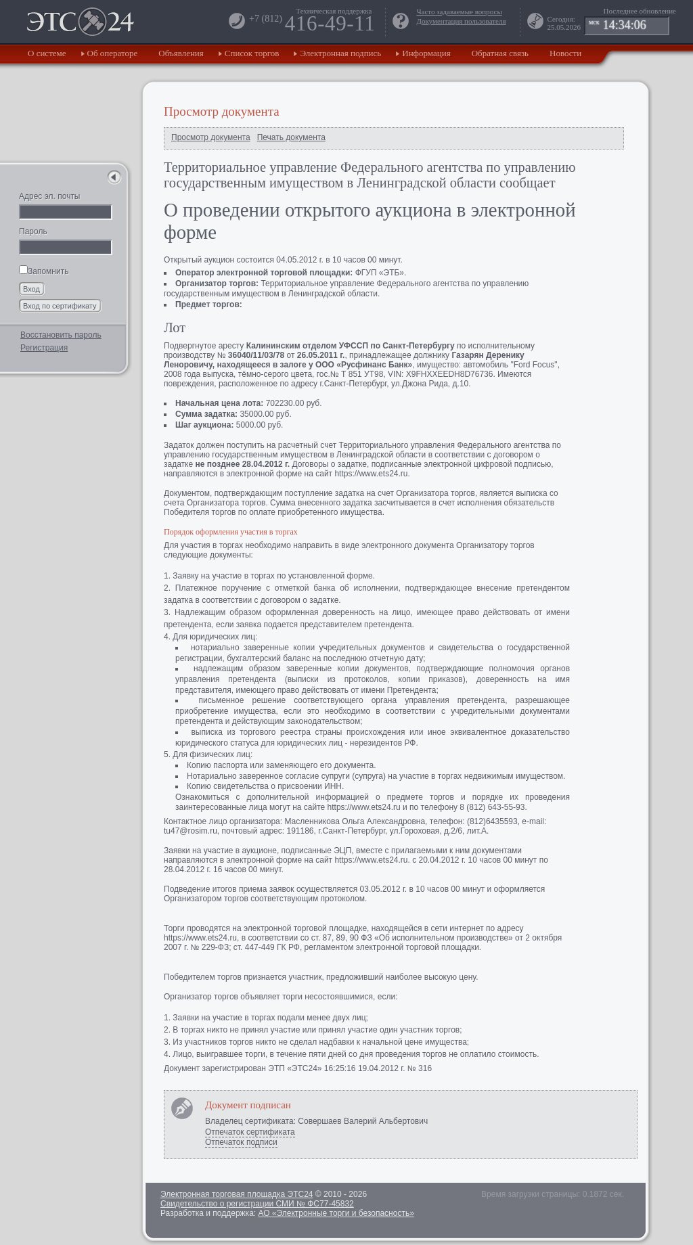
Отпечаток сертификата (250, 1132)
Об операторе (112, 53)
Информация (426, 53)
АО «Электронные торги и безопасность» (335, 1213)
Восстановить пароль (61, 335)
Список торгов (252, 53)
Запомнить (43, 271)
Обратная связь (500, 53)
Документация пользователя (461, 21)
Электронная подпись (340, 53)
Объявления (181, 53)
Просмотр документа (210, 137)
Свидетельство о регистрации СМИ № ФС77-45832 (257, 1203)
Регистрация (44, 348)
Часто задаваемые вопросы (458, 11)
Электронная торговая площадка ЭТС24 (236, 1194)
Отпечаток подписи (241, 1142)
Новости (565, 53)
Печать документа (291, 137)
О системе (47, 53)
